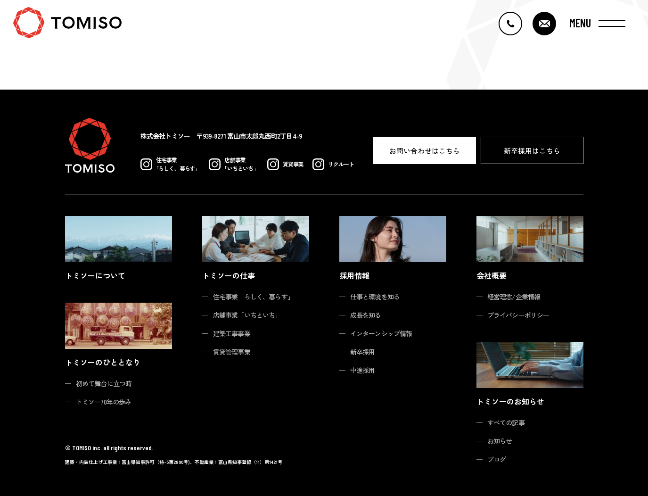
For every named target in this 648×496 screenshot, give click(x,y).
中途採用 (362, 370)
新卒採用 (362, 351)
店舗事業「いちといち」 (247, 315)
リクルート (333, 164)
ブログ (496, 459)
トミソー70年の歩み (103, 401)
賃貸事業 (285, 164)
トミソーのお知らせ (510, 401)
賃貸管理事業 (231, 351)
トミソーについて (95, 275)
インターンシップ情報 (381, 333)
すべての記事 (506, 422)
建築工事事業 (231, 333)
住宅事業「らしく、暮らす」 (253, 296)
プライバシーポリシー (518, 315)
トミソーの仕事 (228, 275)
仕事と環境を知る (375, 296)
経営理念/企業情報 (514, 296)
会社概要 (491, 275)
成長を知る (365, 315)
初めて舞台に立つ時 (104, 383)
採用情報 (354, 275)
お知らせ (499, 441)
